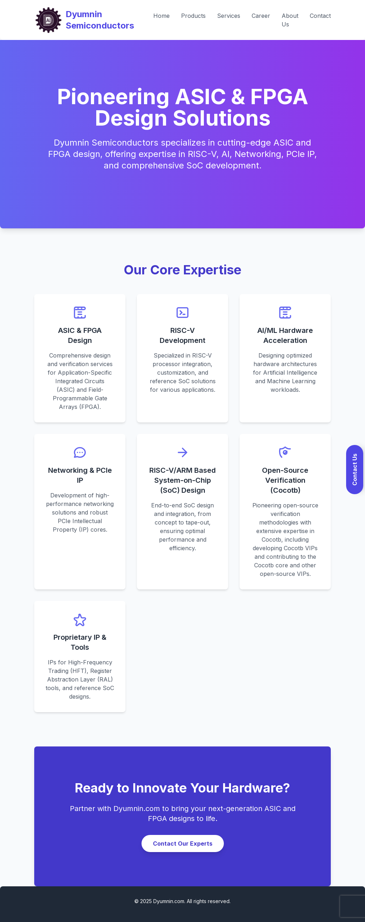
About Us (290, 20)
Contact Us (354, 470)
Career (261, 15)
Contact (320, 15)
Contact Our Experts (182, 843)
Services (228, 15)
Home (161, 15)
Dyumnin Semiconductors (100, 20)
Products (193, 15)
